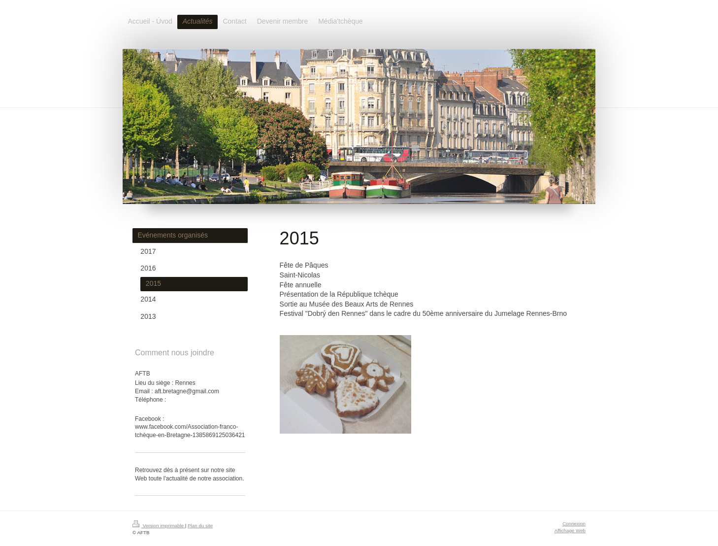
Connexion (574, 523)
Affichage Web (570, 530)
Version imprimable (158, 525)
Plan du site (200, 525)
